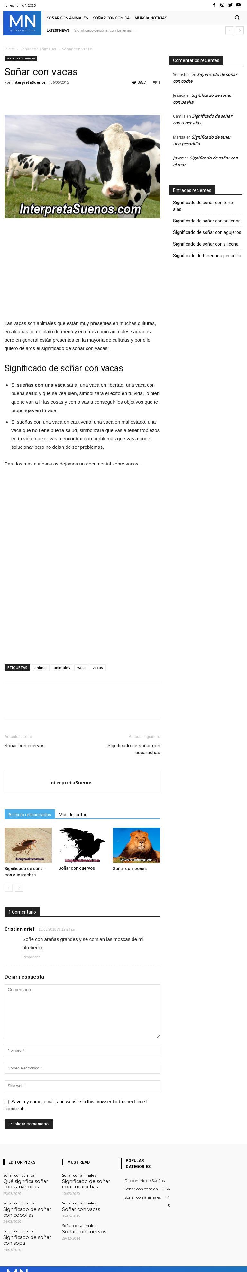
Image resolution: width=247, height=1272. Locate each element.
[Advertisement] (82, 272)
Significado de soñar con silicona (206, 244)
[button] (237, 18)
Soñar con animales (38, 49)
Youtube (237, 1262)
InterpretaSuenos (29, 82)
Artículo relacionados (29, 814)
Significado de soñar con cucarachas (134, 749)
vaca (81, 667)
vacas (98, 667)
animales (62, 667)
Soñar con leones (130, 868)
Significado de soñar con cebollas (24, 1208)
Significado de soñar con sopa (28, 1231)
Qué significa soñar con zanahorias (23, 1182)
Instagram (167, 1262)
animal (40, 667)
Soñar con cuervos (25, 746)
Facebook (133, 1262)
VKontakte (203, 1262)
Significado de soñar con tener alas (203, 206)
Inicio (9, 49)
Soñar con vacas (76, 1206)
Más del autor (73, 814)
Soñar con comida (18, 1175)
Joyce (178, 158)
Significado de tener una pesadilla (207, 255)
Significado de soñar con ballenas (103, 30)
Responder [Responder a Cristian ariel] (31, 957)
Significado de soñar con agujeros (207, 232)
